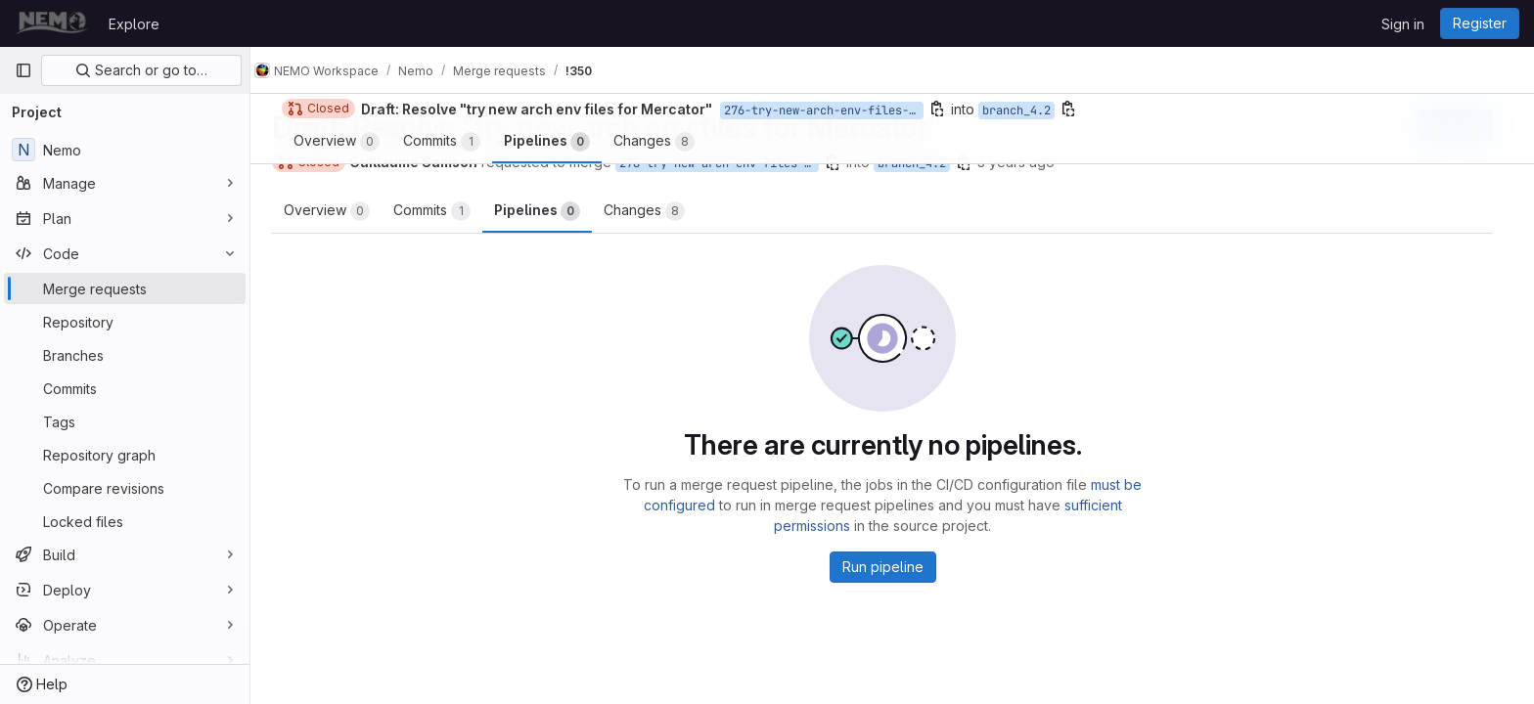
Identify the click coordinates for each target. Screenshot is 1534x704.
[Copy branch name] (842, 162)
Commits (441, 211)
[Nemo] (125, 149)
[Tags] (125, 421)
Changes (654, 211)
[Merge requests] (125, 288)
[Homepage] (52, 23)
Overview (336, 211)
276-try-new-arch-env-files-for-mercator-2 (729, 163)
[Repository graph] (125, 454)
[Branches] (125, 355)
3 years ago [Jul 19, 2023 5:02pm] (1025, 162)
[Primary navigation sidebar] (23, 70)
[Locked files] (125, 521)
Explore (134, 24)
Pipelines (547, 211)
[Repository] (125, 321)
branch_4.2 (921, 163)
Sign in (1402, 24)
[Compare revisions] (125, 488)
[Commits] (125, 388)
